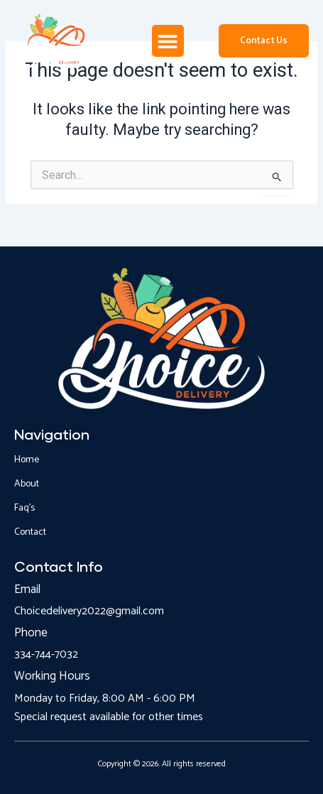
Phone (31, 633)
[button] (168, 41)
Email (27, 589)
